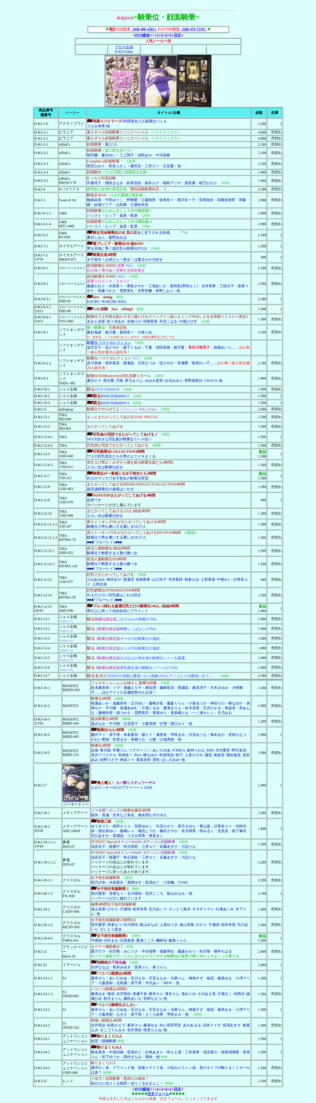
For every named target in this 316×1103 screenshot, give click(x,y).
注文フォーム (158, 1094)
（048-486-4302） (144, 29)
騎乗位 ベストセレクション (109, 343)
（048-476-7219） (193, 29)
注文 (177, 35)
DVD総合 (142, 35)
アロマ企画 (124, 47)
